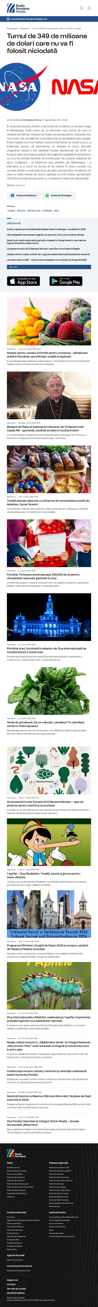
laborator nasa (33, 211)
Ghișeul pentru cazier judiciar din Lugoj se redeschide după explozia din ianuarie (49, 254)
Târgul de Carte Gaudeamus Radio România (23, 1220)
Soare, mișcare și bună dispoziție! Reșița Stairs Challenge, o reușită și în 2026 (49, 229)
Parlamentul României (57, 1227)
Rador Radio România (15, 1260)
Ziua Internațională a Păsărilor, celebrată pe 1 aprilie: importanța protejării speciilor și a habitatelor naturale (49, 996)
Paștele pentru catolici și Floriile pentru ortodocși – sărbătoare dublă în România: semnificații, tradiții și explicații (49, 332)
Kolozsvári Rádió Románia (59, 1200)
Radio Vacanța (54, 1206)
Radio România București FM (60, 1171)
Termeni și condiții (16, 1289)
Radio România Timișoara (59, 1193)
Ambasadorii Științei (14, 1246)
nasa (56, 211)
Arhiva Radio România (15, 1227)
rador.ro (20, 185)
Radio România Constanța (59, 1177)
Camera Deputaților (56, 1233)
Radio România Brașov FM (59, 1167)
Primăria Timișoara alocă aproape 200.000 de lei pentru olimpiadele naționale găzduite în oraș (49, 553)
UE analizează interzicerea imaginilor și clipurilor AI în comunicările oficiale (49, 235)
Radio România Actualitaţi (17, 1171)
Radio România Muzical (16, 1180)
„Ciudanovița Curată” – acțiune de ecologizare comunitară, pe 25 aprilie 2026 (49, 260)
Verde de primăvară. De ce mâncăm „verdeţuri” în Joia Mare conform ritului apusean (49, 701)
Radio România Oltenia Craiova (60, 1180)
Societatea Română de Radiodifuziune (63, 1217)
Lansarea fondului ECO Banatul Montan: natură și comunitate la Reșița (49, 249)
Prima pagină (12, 28)
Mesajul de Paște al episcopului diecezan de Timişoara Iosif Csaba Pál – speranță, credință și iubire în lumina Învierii (49, 406)
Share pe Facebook (26, 195)
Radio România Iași (56, 1184)
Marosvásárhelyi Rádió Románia (61, 1203)
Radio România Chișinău (16, 1190)
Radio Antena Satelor (15, 1174)
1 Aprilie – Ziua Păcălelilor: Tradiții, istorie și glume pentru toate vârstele (49, 852)
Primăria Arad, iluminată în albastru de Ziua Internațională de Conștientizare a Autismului (49, 627)
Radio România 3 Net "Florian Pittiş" (20, 1187)
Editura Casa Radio (14, 1223)
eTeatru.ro (10, 1197)
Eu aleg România (13, 1239)
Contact (11, 1284)
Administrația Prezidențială (59, 1220)
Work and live (12, 1249)
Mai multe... (14, 267)
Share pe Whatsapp (61, 195)
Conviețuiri (11, 1217)
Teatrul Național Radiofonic (17, 1193)
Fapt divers (24, 28)
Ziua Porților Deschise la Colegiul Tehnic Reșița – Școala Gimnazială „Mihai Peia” (49, 1123)
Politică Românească (15, 1230)
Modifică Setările (16, 1293)
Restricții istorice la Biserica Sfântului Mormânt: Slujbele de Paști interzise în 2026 (49, 1098)
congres (11, 211)
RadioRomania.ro (13, 1167)
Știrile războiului (13, 1233)
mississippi (47, 211)
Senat (51, 1230)
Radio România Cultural (15, 1177)
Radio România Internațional (17, 1184)
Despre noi (12, 1280)
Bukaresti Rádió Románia (58, 1197)
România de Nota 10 (14, 1243)
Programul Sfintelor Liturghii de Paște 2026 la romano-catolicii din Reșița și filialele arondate (49, 924)
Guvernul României (56, 1223)
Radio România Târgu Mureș (59, 1190)
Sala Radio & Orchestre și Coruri (19, 1271)
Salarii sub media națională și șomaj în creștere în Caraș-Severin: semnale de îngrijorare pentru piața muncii (49, 242)
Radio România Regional (16, 1236)
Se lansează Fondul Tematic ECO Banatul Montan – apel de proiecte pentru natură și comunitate (49, 781)
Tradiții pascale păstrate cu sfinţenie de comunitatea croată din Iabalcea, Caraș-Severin (49, 479)
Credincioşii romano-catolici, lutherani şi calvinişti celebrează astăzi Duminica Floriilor (49, 1073)
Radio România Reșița (57, 1187)
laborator (21, 211)
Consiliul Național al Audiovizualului (62, 1236)
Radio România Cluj (56, 1174)
